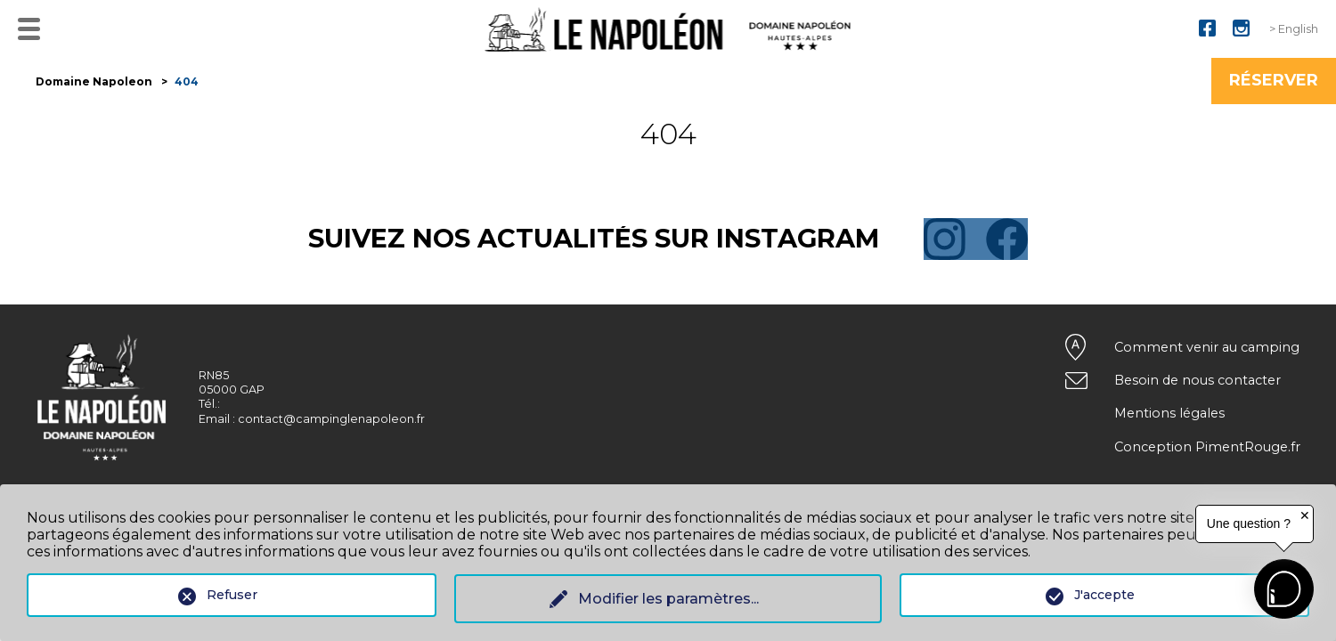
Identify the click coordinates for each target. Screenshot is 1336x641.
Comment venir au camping (1206, 347)
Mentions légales (1169, 413)
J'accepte (1104, 595)
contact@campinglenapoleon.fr (331, 419)
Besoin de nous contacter (1197, 380)
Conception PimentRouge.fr (1207, 447)
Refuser (232, 595)
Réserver (1273, 80)
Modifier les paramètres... (668, 598)
